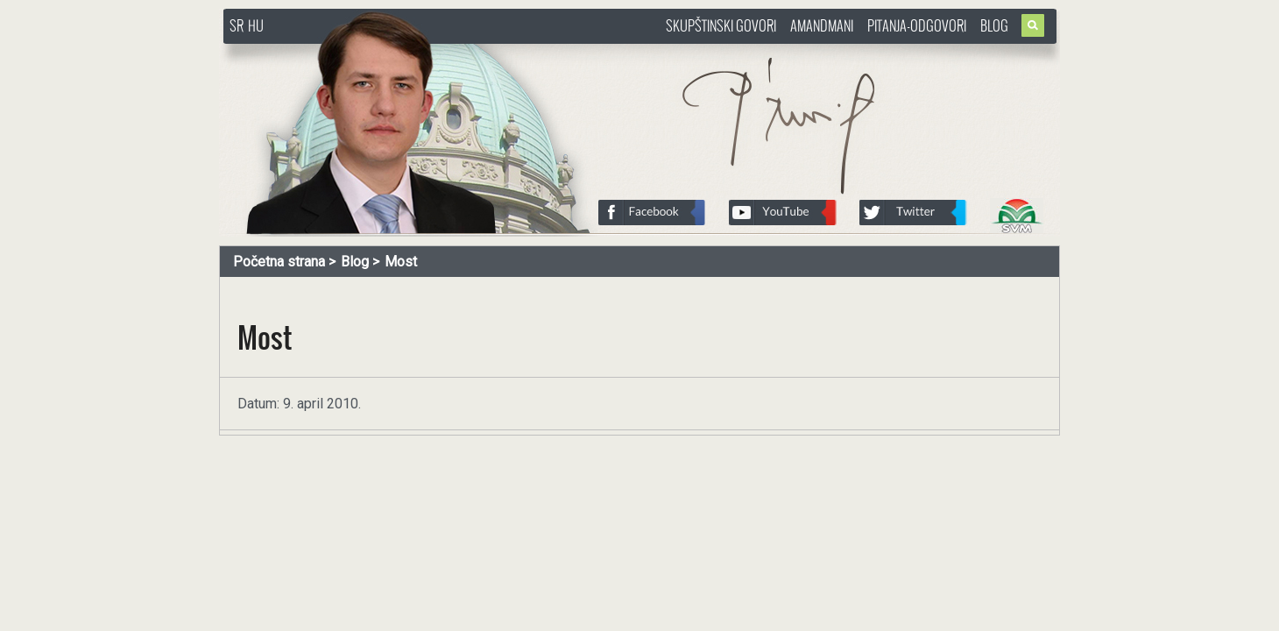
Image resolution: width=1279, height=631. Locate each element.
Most (401, 261)
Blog (994, 25)
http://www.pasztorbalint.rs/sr (364, 52)
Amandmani (821, 25)
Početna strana (279, 261)
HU (256, 25)
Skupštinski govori (721, 25)
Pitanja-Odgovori (916, 25)
